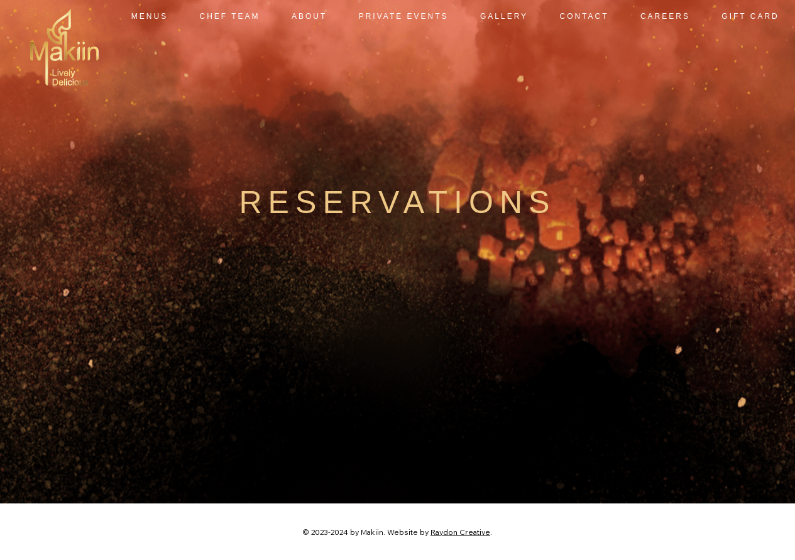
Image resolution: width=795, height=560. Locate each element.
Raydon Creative (460, 532)
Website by (408, 532)
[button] (403, 16)
